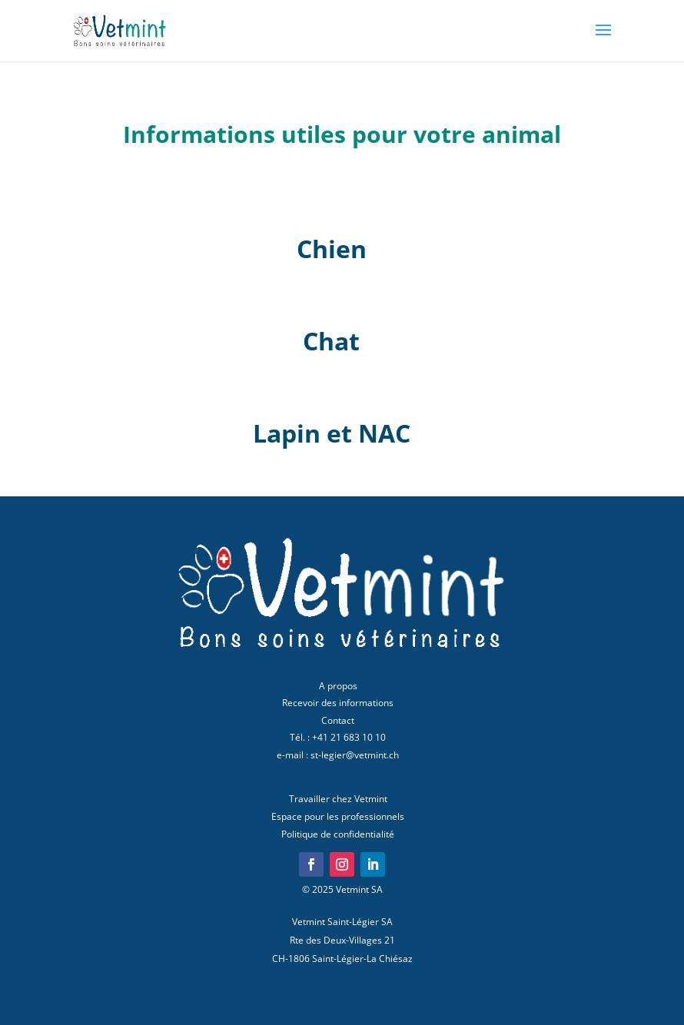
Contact (337, 720)
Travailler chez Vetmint (338, 798)
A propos (338, 685)
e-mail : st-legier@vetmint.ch (338, 754)
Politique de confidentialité (337, 834)
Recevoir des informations (337, 702)
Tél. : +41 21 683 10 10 (338, 737)
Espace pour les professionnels (337, 816)
